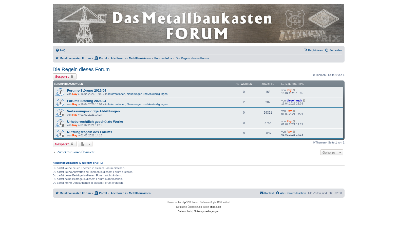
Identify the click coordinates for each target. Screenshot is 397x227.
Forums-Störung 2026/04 (86, 90)
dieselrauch (294, 100)
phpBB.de (215, 206)
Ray (74, 93)
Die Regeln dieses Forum (81, 69)
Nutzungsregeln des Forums (89, 132)
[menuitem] (60, 50)
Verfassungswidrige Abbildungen (93, 111)
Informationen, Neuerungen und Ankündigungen (137, 93)
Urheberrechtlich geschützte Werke (95, 121)
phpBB (185, 202)
